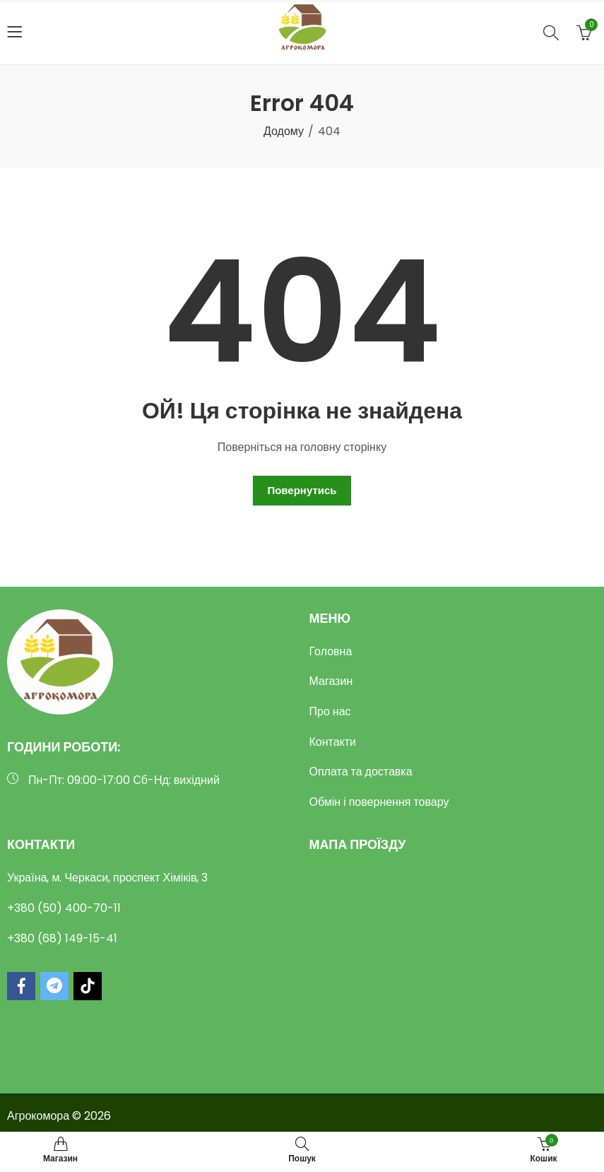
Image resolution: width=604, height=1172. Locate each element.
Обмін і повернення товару (379, 802)
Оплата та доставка (361, 771)
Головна (331, 651)
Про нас (330, 711)
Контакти (333, 742)
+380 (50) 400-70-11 (64, 908)
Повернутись (301, 490)
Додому (283, 131)
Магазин (331, 681)
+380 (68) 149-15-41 (62, 938)
